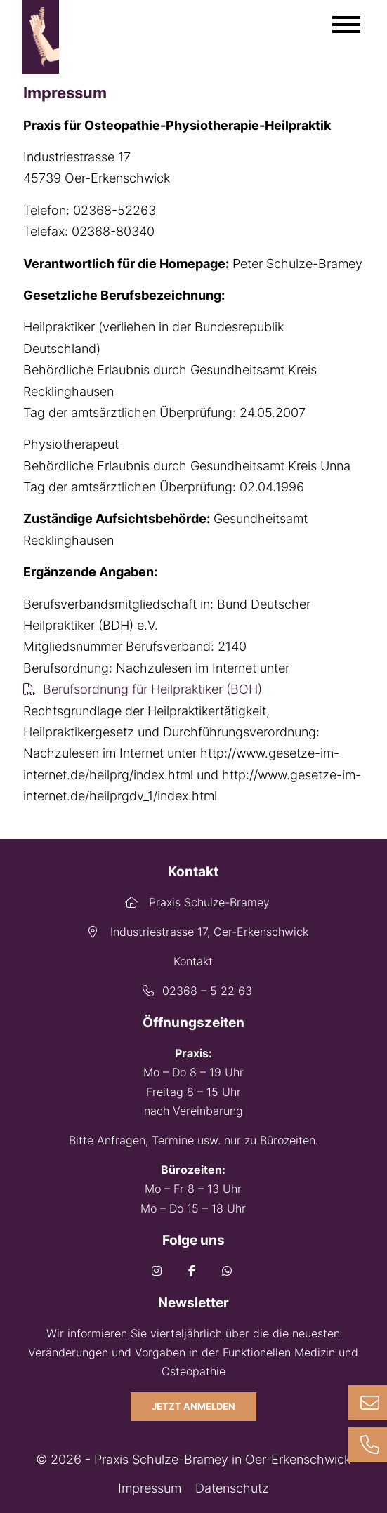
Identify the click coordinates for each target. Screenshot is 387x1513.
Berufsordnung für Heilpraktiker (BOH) (152, 689)
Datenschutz (232, 1488)
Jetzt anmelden (193, 1406)
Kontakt (193, 961)
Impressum (149, 1488)
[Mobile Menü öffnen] (346, 25)
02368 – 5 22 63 (193, 991)
